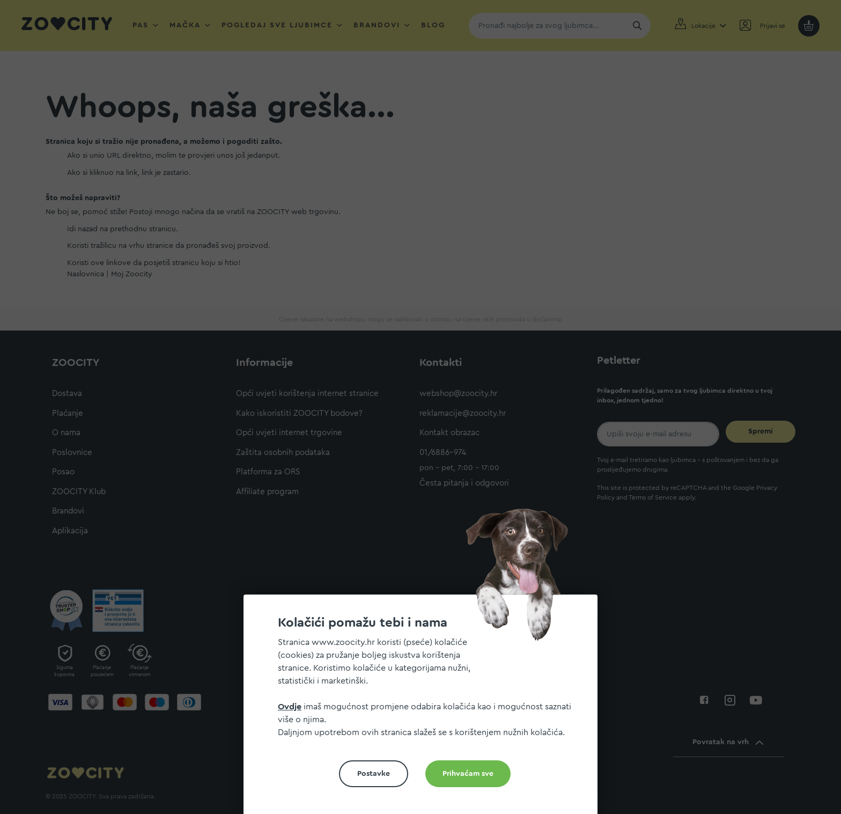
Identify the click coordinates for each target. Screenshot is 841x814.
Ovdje (289, 706)
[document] (425, 708)
